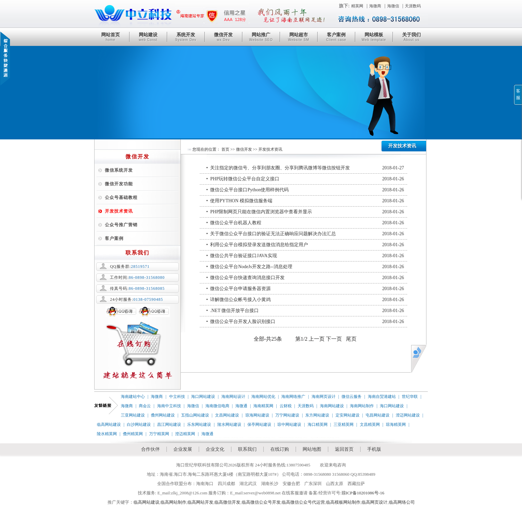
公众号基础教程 (121, 197)
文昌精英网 (370, 424)
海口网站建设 (203, 396)
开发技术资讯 (119, 211)
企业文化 (215, 449)
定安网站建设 (348, 415)
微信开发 (223, 37)
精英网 (357, 6)
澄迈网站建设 (408, 415)
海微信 (393, 6)
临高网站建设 (109, 424)
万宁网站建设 (287, 415)
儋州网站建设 (163, 415)
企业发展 (182, 449)
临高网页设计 (375, 502)
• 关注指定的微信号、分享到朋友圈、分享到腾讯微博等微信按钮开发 (305, 168)
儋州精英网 (133, 433)
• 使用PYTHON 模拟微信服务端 (305, 201)
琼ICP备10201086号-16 (363, 492)
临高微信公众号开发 (261, 502)
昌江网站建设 (169, 424)
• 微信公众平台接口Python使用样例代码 (305, 190)
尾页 (351, 339)
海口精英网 (318, 424)
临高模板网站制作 (343, 502)
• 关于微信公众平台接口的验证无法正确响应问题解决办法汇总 (305, 234)
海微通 (241, 406)
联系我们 (247, 449)
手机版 (374, 449)
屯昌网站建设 (378, 415)
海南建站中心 (133, 396)
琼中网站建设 (289, 424)
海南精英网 (263, 406)
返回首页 (344, 449)
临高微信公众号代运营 (303, 502)
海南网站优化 (263, 396)
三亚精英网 (344, 424)
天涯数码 (413, 6)
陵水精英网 (107, 433)
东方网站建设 (317, 415)
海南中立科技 (169, 406)
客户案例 (336, 37)
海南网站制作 (362, 406)
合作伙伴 (150, 449)
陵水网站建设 (229, 424)
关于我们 (411, 37)
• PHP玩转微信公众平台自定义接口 (305, 179)
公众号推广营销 (121, 224)
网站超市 (298, 37)
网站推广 (261, 37)
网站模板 (374, 37)
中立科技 (177, 396)
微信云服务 (352, 396)
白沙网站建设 (139, 424)
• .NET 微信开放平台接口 (305, 310)
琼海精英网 (396, 424)
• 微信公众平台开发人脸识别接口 (305, 321)
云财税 (286, 406)
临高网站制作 (173, 502)
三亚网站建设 (133, 415)
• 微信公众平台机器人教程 (305, 223)
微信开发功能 (119, 183)
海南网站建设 (332, 406)
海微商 (375, 6)
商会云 (145, 406)
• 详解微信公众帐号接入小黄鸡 (305, 299)
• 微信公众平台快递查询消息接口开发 (305, 277)
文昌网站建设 (227, 415)
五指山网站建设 (195, 415)
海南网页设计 (324, 396)
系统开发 (185, 37)
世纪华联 (410, 396)
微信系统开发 (119, 170)
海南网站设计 (233, 396)
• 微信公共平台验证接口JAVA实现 (305, 256)
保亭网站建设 (259, 424)
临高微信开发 (227, 502)
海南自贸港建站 (382, 396)
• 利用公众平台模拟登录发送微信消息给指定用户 (305, 245)
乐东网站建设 (199, 424)
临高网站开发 (200, 502)
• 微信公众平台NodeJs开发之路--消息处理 (305, 266)
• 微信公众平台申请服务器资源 (305, 288)
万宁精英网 (159, 433)
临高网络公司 (402, 502)
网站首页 (110, 37)
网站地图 (312, 449)
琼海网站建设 (257, 415)
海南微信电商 (217, 406)
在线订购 (279, 449)
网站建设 (148, 37)
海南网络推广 (293, 396)
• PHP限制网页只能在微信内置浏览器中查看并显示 (305, 212)
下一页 (334, 339)
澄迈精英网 (185, 433)
